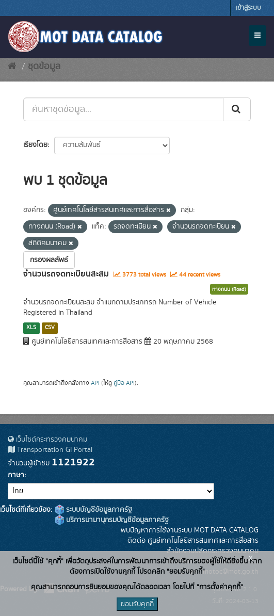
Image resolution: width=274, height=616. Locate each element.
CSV (50, 327)
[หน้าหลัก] (12, 66)
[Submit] (237, 109)
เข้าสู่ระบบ (248, 8)
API (95, 383)
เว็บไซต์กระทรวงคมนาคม (47, 439)
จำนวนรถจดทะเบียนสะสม (66, 274)
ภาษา (16, 475)
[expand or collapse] (257, 35)
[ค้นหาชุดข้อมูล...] (123, 109)
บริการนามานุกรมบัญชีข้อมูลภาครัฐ (112, 520)
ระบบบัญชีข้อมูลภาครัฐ (93, 510)
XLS (31, 327)
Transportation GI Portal (50, 450)
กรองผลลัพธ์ (49, 260)
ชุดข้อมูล (44, 66)
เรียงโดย (35, 145)
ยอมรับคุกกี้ (137, 604)
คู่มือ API (124, 383)
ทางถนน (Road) (229, 289)
